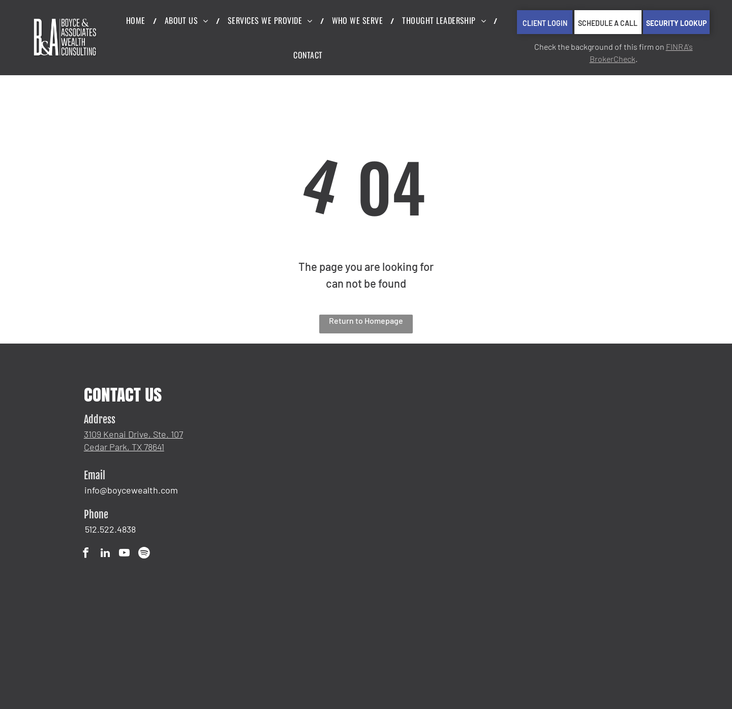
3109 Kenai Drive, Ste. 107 (133, 434)
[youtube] (124, 554)
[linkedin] (105, 554)
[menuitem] (137, 20)
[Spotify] (143, 554)
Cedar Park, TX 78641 (124, 446)
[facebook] (86, 554)
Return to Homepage (366, 320)
